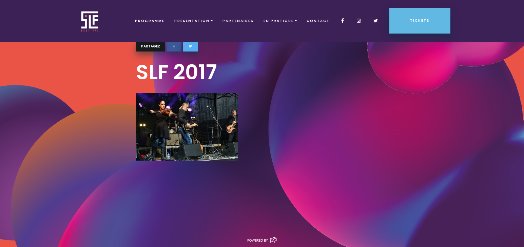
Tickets (420, 20)
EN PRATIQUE (279, 20)
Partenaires (238, 20)
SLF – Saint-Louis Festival (90, 21)
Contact (318, 20)
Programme (149, 20)
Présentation (192, 20)
